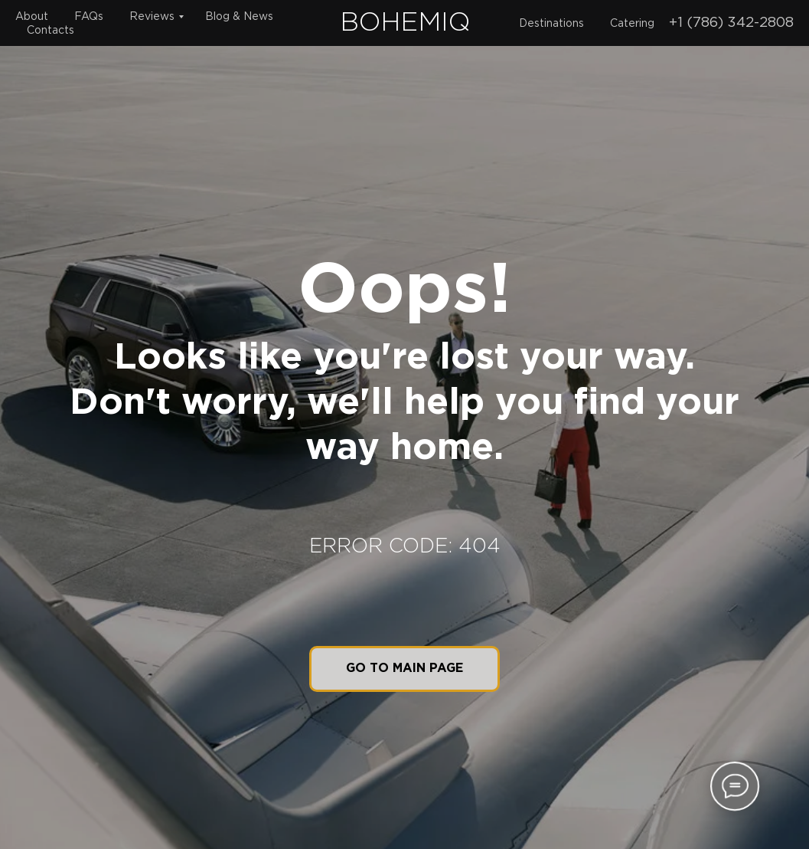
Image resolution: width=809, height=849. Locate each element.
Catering (632, 23)
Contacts (50, 30)
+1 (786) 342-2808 (731, 23)
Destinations (551, 23)
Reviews (152, 16)
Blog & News (239, 16)
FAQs (88, 16)
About (31, 16)
